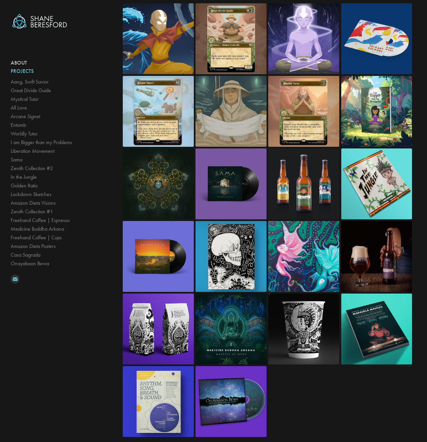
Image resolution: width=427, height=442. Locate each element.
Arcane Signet (25, 116)
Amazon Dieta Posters (33, 246)
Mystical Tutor (25, 99)
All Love (19, 108)
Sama (16, 159)
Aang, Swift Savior (30, 82)
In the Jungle (24, 177)
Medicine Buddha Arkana (37, 229)
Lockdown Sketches (31, 194)
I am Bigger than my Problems (41, 142)
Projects (22, 71)
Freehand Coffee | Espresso (40, 220)
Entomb (18, 125)
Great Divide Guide (31, 90)
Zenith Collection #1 (32, 211)
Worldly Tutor (24, 133)
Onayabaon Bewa (30, 263)
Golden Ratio (24, 185)
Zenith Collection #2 (32, 168)
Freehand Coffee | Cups (36, 237)
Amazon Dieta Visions (33, 203)
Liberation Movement (32, 151)
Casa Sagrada (25, 255)
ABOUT (19, 63)
